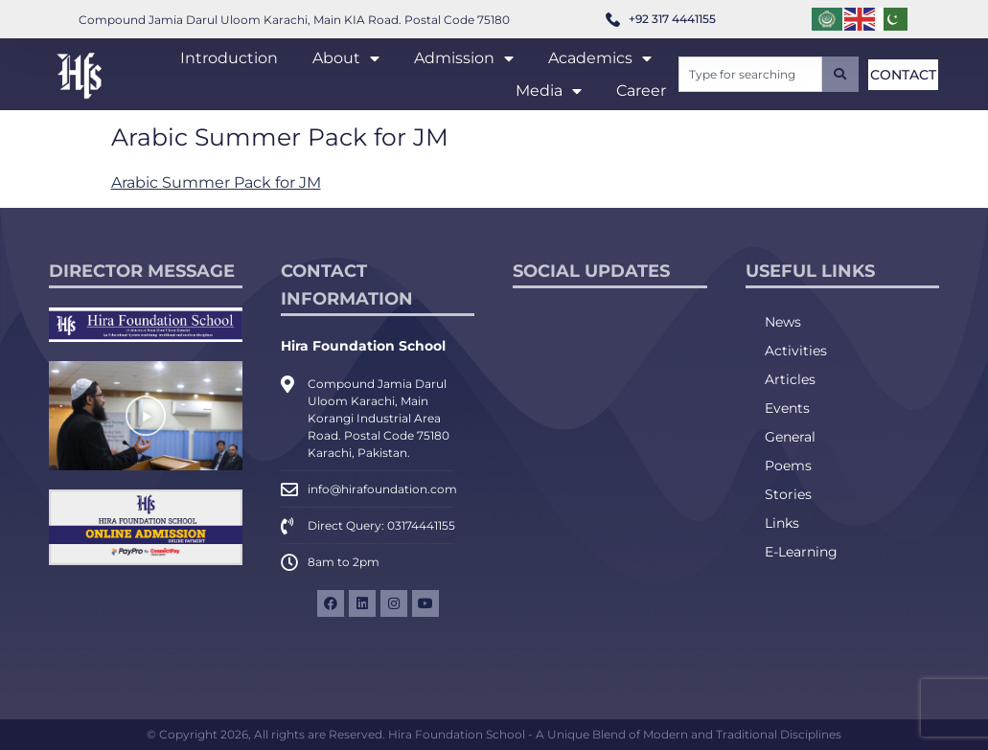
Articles (790, 379)
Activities (796, 350)
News (783, 321)
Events (787, 408)
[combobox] (750, 74)
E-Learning (801, 551)
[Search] (840, 74)
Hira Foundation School (363, 345)
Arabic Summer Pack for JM (216, 182)
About (345, 58)
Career (641, 90)
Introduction (229, 58)
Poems (788, 465)
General (790, 436)
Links (782, 523)
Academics (600, 58)
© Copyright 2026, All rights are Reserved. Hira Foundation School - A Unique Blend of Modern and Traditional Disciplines (494, 734)
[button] (146, 416)
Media (549, 91)
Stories (788, 494)
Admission (464, 58)
